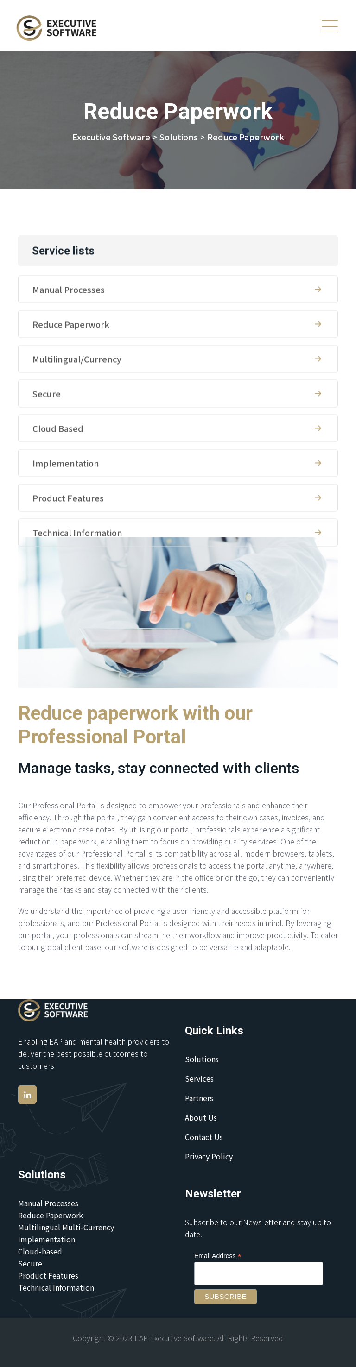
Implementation (178, 497)
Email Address (218, 1256)
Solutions (202, 1059)
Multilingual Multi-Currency (66, 1227)
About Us (201, 1117)
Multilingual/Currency (178, 393)
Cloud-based (40, 1251)
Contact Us (204, 1136)
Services (199, 1078)
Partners (199, 1097)
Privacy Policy (209, 1156)
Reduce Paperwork (178, 359)
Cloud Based (178, 463)
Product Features (178, 532)
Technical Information (178, 567)
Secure (178, 428)
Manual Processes (178, 324)
